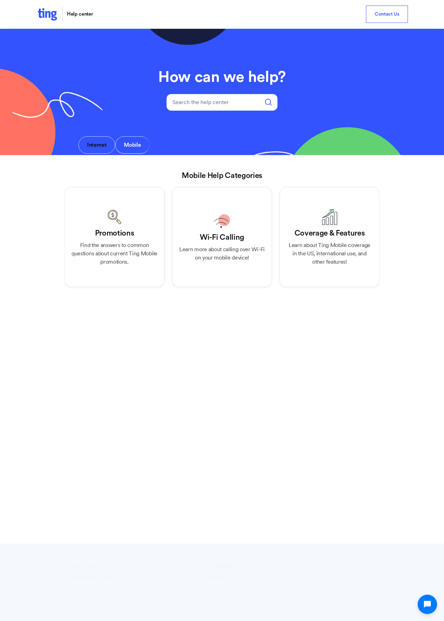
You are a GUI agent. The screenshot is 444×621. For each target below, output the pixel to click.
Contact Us (387, 14)
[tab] (96, 145)
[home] (47, 14)
